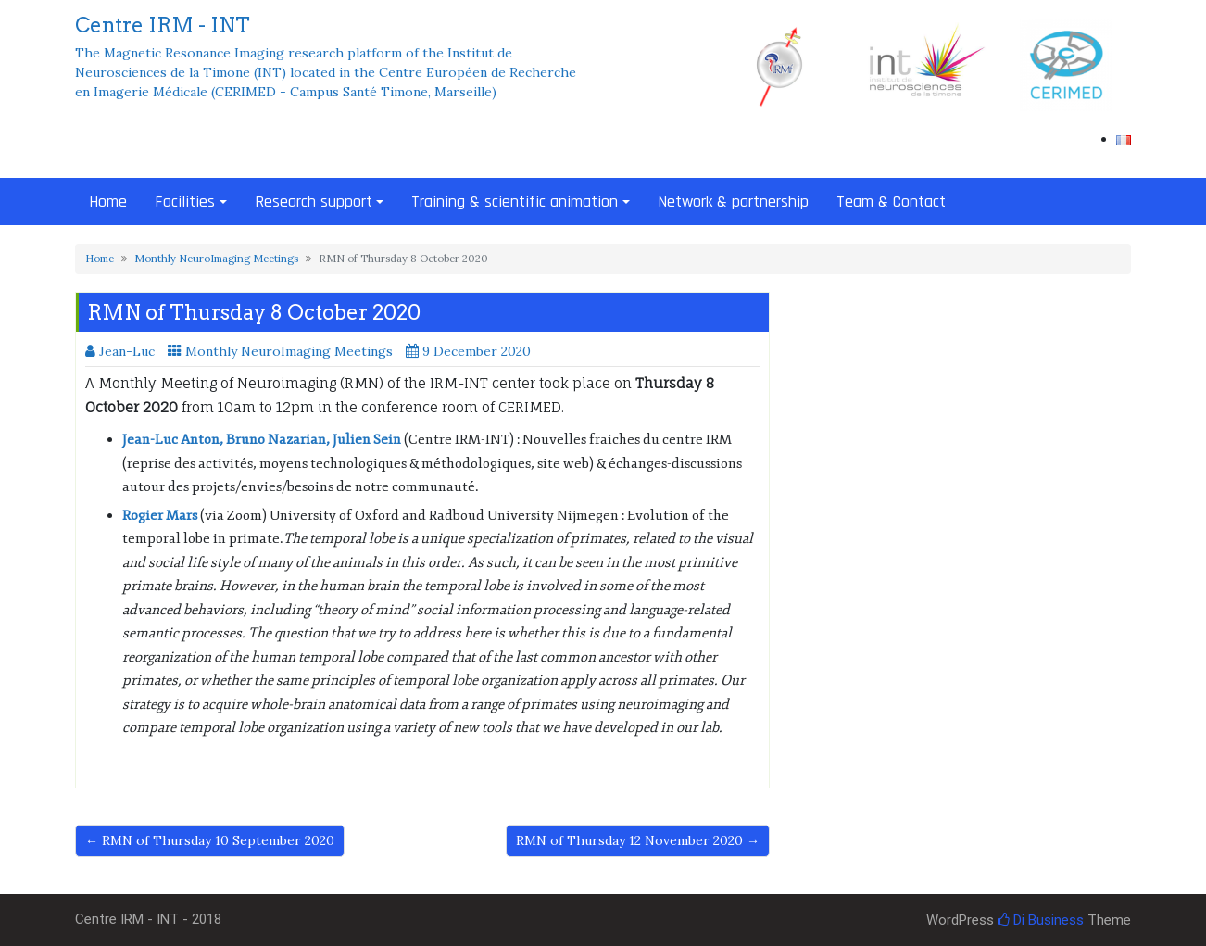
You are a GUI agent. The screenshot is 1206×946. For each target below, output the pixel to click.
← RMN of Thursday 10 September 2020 (209, 840)
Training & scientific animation (514, 201)
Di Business (1041, 920)
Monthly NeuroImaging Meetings (216, 258)
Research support (313, 201)
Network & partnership (733, 201)
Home (108, 201)
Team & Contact (891, 201)
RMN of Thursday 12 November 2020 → (638, 840)
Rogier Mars (159, 515)
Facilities (185, 201)
